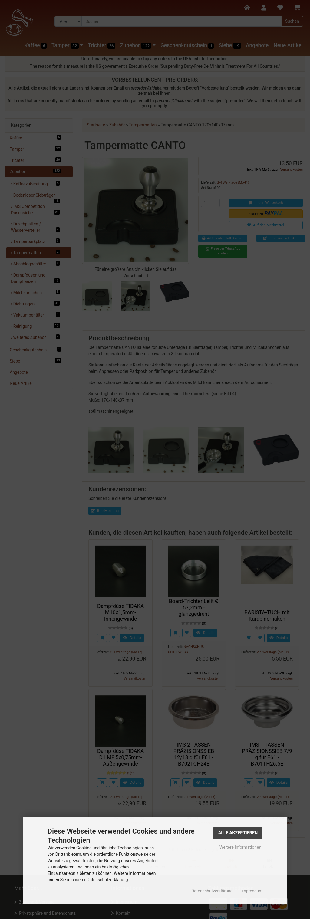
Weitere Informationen (240, 847)
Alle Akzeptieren (238, 832)
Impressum (251, 890)
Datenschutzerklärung (211, 890)
